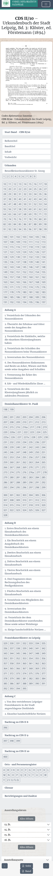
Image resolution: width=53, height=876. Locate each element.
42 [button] (30, 199)
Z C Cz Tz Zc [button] (13, 780)
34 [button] (35, 194)
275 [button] (18, 472)
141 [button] (43, 262)
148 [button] (43, 267)
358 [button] (12, 663)
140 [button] (37, 262)
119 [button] (37, 247)
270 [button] (31, 467)
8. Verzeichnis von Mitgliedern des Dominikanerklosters (24, 601)
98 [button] (40, 229)
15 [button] (30, 184)
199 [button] (12, 409)
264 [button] (37, 462)
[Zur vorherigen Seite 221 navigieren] (5, 865)
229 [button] (40, 437)
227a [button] (26, 437)
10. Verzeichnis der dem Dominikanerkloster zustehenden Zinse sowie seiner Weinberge (24, 621)
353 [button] (24, 658)
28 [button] (4, 194)
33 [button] (30, 194)
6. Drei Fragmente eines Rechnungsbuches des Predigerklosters (18, 582)
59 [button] (25, 209)
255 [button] (24, 457)
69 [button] (30, 214)
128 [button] (5, 257)
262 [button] (24, 462)
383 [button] (37, 678)
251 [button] (43, 452)
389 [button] (31, 683)
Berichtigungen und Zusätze (21, 796)
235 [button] (31, 442)
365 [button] (12, 668)
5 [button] (19, 176)
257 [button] (37, 457)
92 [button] (9, 229)
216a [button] (25, 427)
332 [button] (24, 643)
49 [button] (20, 204)
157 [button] (12, 277)
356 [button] (43, 658)
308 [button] (12, 500)
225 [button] (45, 432)
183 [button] (43, 292)
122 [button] (12, 252)
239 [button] (12, 447)
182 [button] (37, 292)
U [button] (37, 775)
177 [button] (5, 292)
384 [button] (43, 678)
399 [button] (18, 740)
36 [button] (45, 194)
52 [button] (35, 204)
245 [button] (5, 452)
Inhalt (8, 151)
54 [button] (45, 204)
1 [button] (4, 176)
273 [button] (5, 472)
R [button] (25, 775)
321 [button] (5, 510)
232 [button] (12, 442)
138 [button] (24, 262)
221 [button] (19, 432)
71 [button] (40, 214)
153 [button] (31, 272)
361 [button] (31, 663)
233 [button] (18, 442)
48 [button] (15, 204)
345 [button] (18, 653)
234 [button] (24, 442)
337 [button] (12, 648)
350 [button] (5, 658)
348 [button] (37, 653)
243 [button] (37, 447)
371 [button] (5, 673)
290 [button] (31, 482)
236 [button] (37, 442)
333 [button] (31, 643)
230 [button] (46, 437)
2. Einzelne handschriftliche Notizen (25, 713)
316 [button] (18, 505)
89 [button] (40, 224)
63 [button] (45, 209)
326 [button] (37, 510)
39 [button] (15, 199)
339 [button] (24, 648)
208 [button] (12, 422)
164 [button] (12, 282)
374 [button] (24, 673)
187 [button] (24, 297)
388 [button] (24, 683)
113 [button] (43, 242)
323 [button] (18, 510)
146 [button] (31, 267)
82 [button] (4, 224)
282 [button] (24, 477)
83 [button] (9, 224)
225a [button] (5, 437)
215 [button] (12, 427)
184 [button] (5, 297)
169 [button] (43, 282)
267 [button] (12, 467)
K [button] (44, 770)
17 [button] (40, 184)
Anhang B (10, 522)
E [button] (22, 770)
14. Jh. (7, 829)
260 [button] (12, 462)
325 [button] (31, 510)
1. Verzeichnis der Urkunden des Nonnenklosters (22, 317)
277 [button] (38, 472)
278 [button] (45, 472)
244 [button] (43, 447)
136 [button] (12, 262)
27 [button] (45, 189)
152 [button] (24, 272)
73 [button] (4, 219)
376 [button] (37, 673)
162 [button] (43, 277)
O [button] (13, 775)
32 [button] (25, 194)
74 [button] (9, 219)
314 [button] (5, 505)
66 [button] (15, 214)
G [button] (30, 770)
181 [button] (31, 292)
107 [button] (5, 242)
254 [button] (18, 457)
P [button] (17, 775)
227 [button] (19, 437)
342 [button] (43, 648)
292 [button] (43, 482)
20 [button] (9, 189)
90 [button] (45, 224)
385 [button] (5, 683)
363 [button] (43, 663)
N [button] (9, 775)
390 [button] (37, 683)
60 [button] (30, 209)
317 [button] (24, 505)
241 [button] (24, 447)
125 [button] (31, 252)
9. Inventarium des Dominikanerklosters (17, 610)
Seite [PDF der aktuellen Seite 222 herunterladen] (26, 865)
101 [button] (12, 236)
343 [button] (5, 653)
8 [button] (30, 176)
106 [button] (43, 236)
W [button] (45, 775)
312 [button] (37, 500)
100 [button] (5, 236)
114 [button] (5, 247)
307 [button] (5, 500)
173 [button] (24, 287)
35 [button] (40, 194)
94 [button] (20, 229)
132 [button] (31, 257)
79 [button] (35, 219)
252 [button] (5, 457)
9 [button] (34, 176)
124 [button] (24, 252)
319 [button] (37, 505)
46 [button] (4, 204)
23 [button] (25, 189)
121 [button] (5, 252)
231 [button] (5, 442)
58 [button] (20, 209)
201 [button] (12, 417)
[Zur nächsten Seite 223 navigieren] (46, 865)
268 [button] (18, 467)
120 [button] (43, 247)
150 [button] (12, 272)
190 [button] (43, 297)
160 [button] (31, 277)
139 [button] (31, 262)
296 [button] (24, 487)
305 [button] (37, 495)
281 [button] (18, 477)
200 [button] (5, 417)
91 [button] (4, 229)
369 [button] (37, 668)
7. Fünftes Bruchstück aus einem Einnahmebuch (23, 593)
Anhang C (10, 696)
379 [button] (12, 678)
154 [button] (37, 272)
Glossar (9, 787)
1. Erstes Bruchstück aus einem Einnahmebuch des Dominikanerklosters (22, 531)
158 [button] (18, 277)
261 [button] (18, 462)
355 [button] (37, 658)
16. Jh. (7, 839)
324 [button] (24, 510)
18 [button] (45, 184)
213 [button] (43, 422)
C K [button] (13, 770)
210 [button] (24, 422)
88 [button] (35, 224)
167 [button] (31, 282)
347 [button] (31, 653)
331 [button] (18, 643)
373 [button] (18, 673)
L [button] (48, 770)
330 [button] (12, 643)
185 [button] (12, 297)
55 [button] (4, 209)
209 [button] (18, 422)
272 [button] (43, 467)
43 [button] (35, 199)
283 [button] (31, 477)
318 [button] (31, 505)
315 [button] (12, 505)
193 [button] (18, 302)
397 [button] (5, 740)
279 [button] (5, 477)
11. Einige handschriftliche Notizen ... (25, 629)
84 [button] (15, 224)
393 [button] (12, 688)
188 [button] (31, 297)
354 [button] (31, 658)
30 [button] (15, 194)
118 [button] (31, 247)
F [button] (25, 770)
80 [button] (40, 219)
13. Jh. (7, 824)
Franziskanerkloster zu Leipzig (22, 637)
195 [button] (31, 302)
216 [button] (18, 427)
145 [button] (24, 267)
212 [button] (37, 422)
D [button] (18, 770)
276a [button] (31, 472)
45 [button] (45, 199)
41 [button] (25, 199)
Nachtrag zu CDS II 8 (16, 722)
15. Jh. (7, 834)
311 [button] (31, 500)
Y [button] (4, 780)
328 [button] (5, 515)
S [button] (29, 775)
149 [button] (5, 272)
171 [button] (12, 287)
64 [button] (4, 214)
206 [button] (43, 417)
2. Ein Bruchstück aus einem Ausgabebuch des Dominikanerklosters (20, 544)
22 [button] (20, 189)
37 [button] (4, 199)
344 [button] (12, 653)
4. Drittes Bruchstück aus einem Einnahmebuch (22, 563)
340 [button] (31, 648)
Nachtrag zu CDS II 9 (16, 735)
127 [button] (43, 252)
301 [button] (12, 495)
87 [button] (30, 224)
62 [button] (40, 209)
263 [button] (31, 462)
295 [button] (18, 487)
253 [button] (12, 457)
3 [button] (11, 176)
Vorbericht (11, 157)
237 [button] (43, 442)
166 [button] (24, 282)
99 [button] (45, 229)
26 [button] (40, 189)
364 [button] (5, 668)
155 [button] (43, 272)
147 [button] (37, 267)
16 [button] (35, 184)
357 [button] (5, 663)
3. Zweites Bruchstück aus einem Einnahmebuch (23, 554)
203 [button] (24, 417)
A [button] (4, 770)
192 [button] (12, 302)
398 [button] (12, 740)
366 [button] (18, 668)
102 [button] (18, 236)
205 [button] (37, 417)
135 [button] (5, 262)
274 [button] (12, 472)
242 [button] (31, 447)
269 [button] (24, 467)
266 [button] (5, 467)
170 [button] (5, 287)
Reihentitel (11, 140)
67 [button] (20, 214)
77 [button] (25, 219)
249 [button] (31, 452)
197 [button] (43, 302)
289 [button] (24, 482)
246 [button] (12, 452)
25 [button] (35, 189)
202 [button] (18, 417)
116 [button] (18, 247)
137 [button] (18, 262)
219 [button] (45, 427)
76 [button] (20, 219)
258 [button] (43, 457)
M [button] (4, 775)
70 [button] (35, 214)
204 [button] (31, 417)
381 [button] (24, 678)
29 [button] (9, 194)
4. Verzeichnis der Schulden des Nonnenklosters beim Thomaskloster (26, 350)
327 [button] (43, 510)
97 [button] (35, 229)
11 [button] (9, 184)
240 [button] (18, 447)
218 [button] (38, 427)
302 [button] (18, 495)
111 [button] (31, 242)
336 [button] (5, 648)
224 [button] (38, 432)
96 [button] (30, 229)
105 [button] (37, 236)
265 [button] (43, 462)
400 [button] (5, 756)
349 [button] (43, 653)
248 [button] (24, 452)
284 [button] (37, 477)
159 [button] (24, 277)
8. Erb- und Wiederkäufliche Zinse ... (25, 383)
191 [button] (5, 302)
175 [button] (37, 287)
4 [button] (15, 176)
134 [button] (43, 257)
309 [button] (18, 500)
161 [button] (37, 277)
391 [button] (43, 683)
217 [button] (32, 427)
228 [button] (33, 437)
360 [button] (24, 663)
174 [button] (31, 287)
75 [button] (15, 219)
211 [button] (31, 422)
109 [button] (18, 242)
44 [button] (40, 199)
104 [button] (31, 236)
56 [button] (9, 209)
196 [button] (37, 302)
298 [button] (37, 487)
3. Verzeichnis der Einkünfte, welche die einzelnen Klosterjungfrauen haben (25, 339)
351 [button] (12, 658)
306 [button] (43, 495)
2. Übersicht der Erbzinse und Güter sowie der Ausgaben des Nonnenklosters (25, 327)
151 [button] (18, 272)
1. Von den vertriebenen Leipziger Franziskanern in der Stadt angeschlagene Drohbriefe (23, 705)
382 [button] (31, 678)
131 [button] (24, 257)
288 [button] (18, 482)
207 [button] (5, 422)
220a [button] (12, 432)
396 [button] (5, 727)
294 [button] (12, 487)
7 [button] (27, 176)
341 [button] (37, 648)
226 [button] (13, 437)
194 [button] (24, 302)
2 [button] (7, 176)
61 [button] (35, 209)
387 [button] (18, 683)
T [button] (33, 775)
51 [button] (30, 204)
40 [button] (20, 199)
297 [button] (31, 487)
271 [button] (37, 467)
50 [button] (25, 204)
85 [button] (20, 224)
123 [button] (18, 252)
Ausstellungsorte (13, 859)
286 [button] (5, 482)
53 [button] (40, 204)
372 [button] (12, 673)
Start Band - (17, 132)
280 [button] (12, 477)
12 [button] (15, 184)
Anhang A (10, 310)
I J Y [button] (39, 770)
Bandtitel (10, 146)
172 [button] (18, 287)
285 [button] (43, 477)
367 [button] (24, 668)
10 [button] (4, 184)
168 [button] (37, 282)
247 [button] (18, 452)
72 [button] (45, 214)
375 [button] (31, 673)
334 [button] (37, 643)
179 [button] (18, 292)
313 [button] (43, 500)
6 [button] (23, 176)
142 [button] (5, 267)
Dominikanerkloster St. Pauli (21, 404)
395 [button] (24, 688)
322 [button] (12, 510)
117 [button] (24, 247)
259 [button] (5, 462)
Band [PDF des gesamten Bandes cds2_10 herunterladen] (26, 871)
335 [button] (43, 643)
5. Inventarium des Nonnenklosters (25, 357)
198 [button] (5, 409)
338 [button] (18, 648)
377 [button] (43, 673)
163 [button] (5, 282)
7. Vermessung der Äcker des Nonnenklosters (21, 376)
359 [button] (18, 663)
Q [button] (21, 775)
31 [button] (20, 194)
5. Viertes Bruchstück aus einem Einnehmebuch (22, 572)
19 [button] (4, 189)
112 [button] (37, 242)
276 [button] (24, 472)
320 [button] (43, 505)
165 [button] (18, 282)
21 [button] (15, 189)
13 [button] (20, 184)
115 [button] (12, 247)
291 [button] (37, 482)
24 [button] (30, 189)
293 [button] (5, 487)
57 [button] (15, 209)
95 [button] (25, 229)
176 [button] (43, 287)
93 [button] (15, 229)
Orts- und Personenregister (21, 764)
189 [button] (37, 297)
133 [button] (37, 257)
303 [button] (24, 495)
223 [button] (32, 432)
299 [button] (43, 487)
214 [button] (5, 427)
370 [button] (43, 668)
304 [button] (31, 495)
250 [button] (37, 452)
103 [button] (24, 236)
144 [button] (18, 267)
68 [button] (25, 214)
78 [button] (30, 219)
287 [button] (12, 482)
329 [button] (5, 643)
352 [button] (18, 658)
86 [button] (25, 224)
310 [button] (24, 500)
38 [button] (9, 199)
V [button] (41, 775)
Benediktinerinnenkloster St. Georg (25, 170)
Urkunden (10, 165)
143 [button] (12, 267)
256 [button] (31, 457)
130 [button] (18, 257)
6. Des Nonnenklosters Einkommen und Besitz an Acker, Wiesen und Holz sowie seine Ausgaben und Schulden (26, 366)
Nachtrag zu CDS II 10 (17, 751)
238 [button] (5, 447)
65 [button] (9, 214)
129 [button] (12, 257)
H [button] (34, 770)
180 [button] (24, 292)
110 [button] (24, 242)
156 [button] (5, 277)
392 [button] (5, 688)
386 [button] (12, 683)
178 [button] (12, 292)
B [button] (8, 770)
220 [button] (5, 432)
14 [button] (25, 184)
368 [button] (31, 668)
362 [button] (37, 663)
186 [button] (18, 297)
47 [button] (9, 204)
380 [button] (18, 678)
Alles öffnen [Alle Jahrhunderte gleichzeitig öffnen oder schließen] (26, 818)
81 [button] (45, 219)
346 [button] (24, 653)
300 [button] (5, 495)
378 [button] (5, 678)
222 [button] (26, 432)
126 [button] (37, 252)
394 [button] (18, 688)
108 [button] (12, 242)
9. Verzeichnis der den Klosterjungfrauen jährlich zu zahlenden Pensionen (21, 392)
